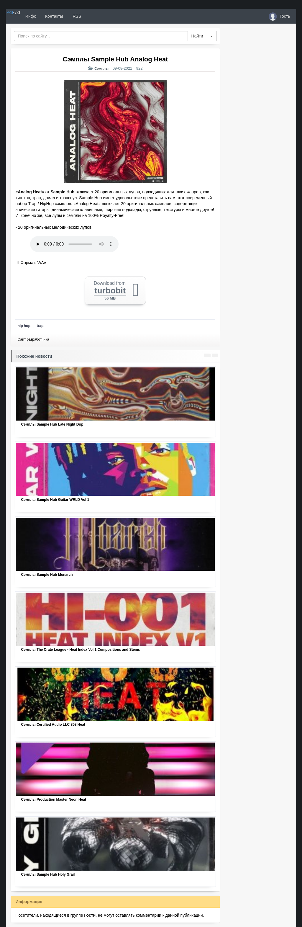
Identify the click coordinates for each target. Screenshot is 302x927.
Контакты (74, 16)
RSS (97, 16)
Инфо (51, 16)
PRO (23, 16)
